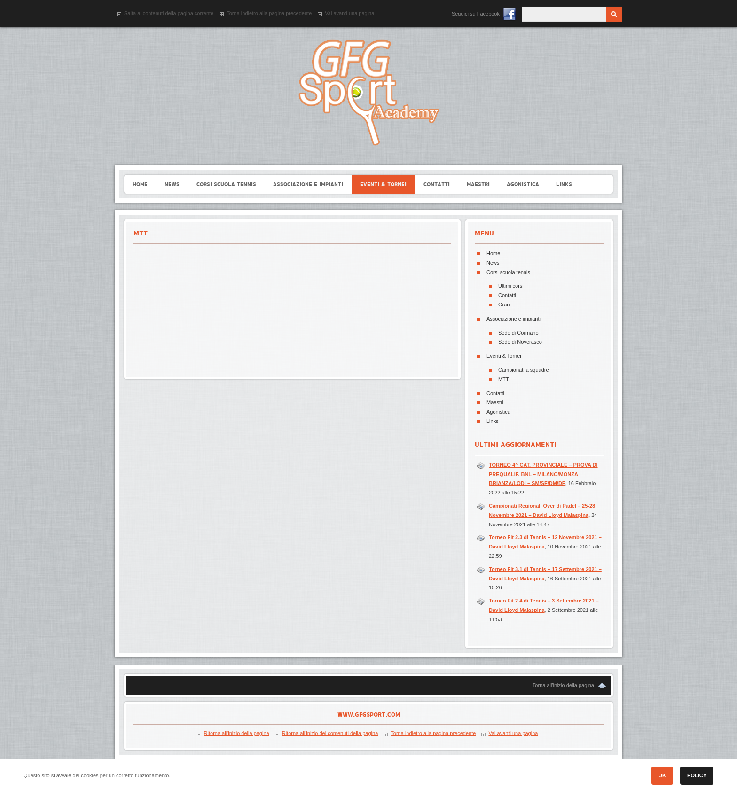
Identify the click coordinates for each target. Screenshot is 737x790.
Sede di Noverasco (520, 341)
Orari (504, 304)
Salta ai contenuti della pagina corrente (168, 13)
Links (492, 421)
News (493, 263)
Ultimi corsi (511, 286)
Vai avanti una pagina (349, 13)
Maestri (494, 402)
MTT (503, 379)
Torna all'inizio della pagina (563, 685)
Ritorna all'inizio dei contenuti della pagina (330, 733)
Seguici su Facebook (476, 13)
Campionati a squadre (523, 370)
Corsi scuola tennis (508, 272)
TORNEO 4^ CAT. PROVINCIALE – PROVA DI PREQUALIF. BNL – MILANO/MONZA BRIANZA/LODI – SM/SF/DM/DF (543, 474)
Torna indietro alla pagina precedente (269, 13)
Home (493, 253)
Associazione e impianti (513, 318)
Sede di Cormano (518, 333)
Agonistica (498, 412)
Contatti (507, 295)
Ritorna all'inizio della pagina (236, 733)
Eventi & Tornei (503, 356)
